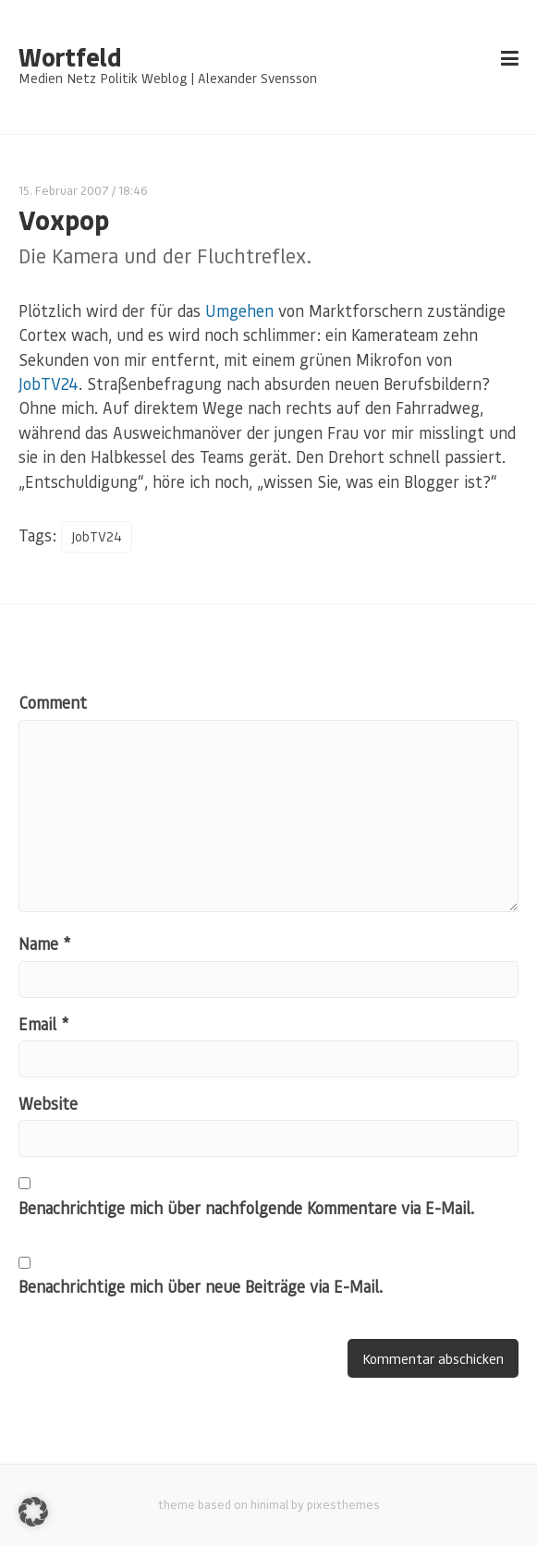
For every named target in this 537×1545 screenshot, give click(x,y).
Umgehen (239, 310)
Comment (52, 702)
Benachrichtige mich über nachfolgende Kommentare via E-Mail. (246, 1208)
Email (43, 1024)
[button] (33, 1511)
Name (44, 943)
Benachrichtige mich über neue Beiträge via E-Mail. (200, 1286)
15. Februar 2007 (63, 190)
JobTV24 (48, 383)
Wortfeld (69, 57)
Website (48, 1103)
